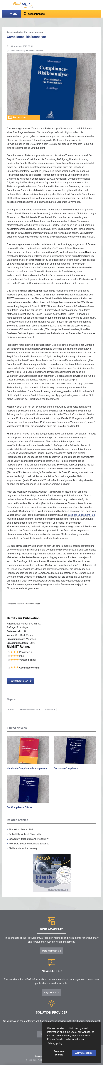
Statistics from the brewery (22, 848)
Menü (13, 13)
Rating (11, 709)
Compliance (49, 709)
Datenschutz (40, 1056)
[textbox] (60, 13)
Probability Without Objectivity (24, 834)
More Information (50, 951)
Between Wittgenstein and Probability (28, 838)
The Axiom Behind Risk (20, 829)
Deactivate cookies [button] (59, 1053)
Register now (50, 992)
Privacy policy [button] (55, 1043)
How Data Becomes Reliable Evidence (28, 843)
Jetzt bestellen (19, 680)
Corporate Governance (29, 709)
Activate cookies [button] (84, 1053)
